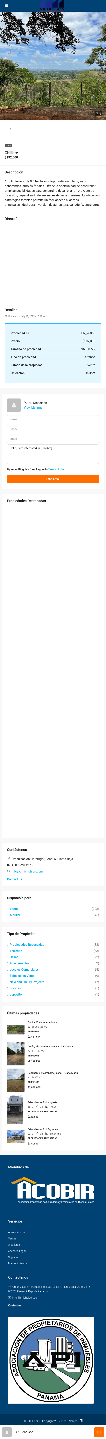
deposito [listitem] (14, 994)
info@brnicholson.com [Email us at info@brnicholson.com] (27, 871)
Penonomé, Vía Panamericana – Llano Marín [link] (53, 1072)
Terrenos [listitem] (14, 951)
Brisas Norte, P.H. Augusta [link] (42, 1102)
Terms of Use (56, 469)
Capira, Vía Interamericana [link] (42, 1022)
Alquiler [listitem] (13, 915)
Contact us (14, 879)
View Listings (33, 407)
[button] (53, 66)
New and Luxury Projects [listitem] (25, 982)
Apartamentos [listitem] (18, 963)
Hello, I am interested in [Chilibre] (53, 454)
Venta (8, 145)
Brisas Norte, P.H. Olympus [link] (43, 1129)
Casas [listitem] (12, 957)
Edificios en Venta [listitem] (21, 976)
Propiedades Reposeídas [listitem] (25, 944)
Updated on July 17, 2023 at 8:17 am (25, 316)
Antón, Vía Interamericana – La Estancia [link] (50, 1046)
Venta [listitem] (12, 909)
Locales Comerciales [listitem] (23, 969)
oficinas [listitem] (14, 988)
